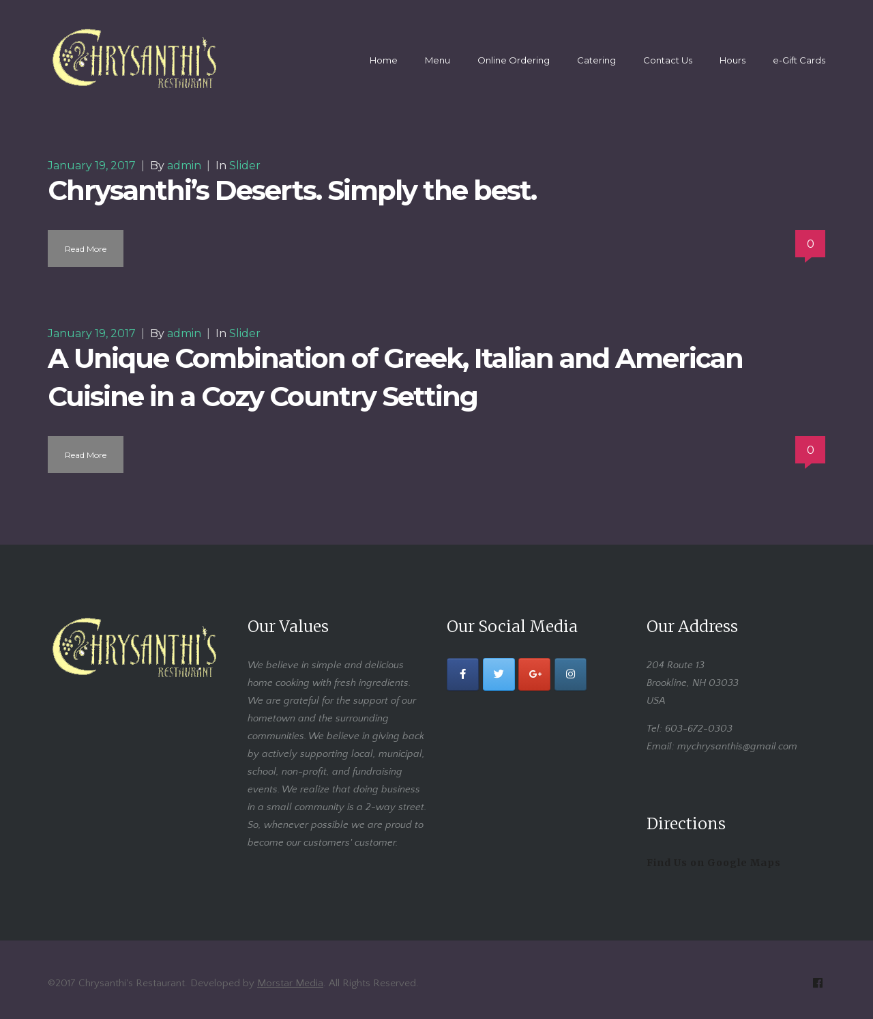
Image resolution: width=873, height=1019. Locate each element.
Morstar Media (290, 983)
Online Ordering (513, 60)
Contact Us (667, 60)
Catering (596, 60)
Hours (732, 60)
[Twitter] (499, 674)
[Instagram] (570, 674)
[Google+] (534, 674)
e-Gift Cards (799, 60)
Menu (437, 60)
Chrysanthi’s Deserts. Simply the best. (292, 190)
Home (384, 60)
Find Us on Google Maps (714, 863)
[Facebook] (463, 674)
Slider (245, 165)
